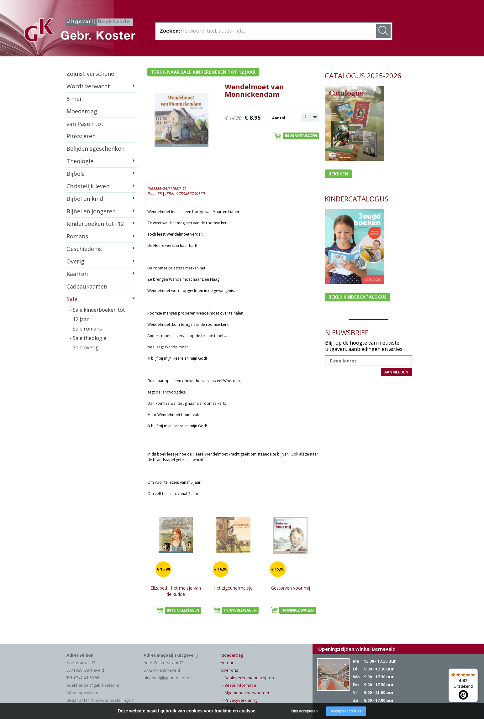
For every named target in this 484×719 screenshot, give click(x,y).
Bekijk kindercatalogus (358, 297)
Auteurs (228, 662)
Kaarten (77, 274)
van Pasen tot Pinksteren (84, 130)
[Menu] (474, 672)
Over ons (229, 670)
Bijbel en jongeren (91, 211)
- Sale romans (86, 328)
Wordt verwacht (88, 86)
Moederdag (81, 111)
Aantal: (279, 118)
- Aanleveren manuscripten (248, 677)
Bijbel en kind (84, 198)
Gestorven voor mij (290, 588)
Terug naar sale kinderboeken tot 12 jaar (203, 72)
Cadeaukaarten (86, 286)
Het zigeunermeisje (233, 588)
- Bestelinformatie (239, 685)
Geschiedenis (84, 249)
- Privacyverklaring (239, 700)
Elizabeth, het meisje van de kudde (175, 591)
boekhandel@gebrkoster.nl (92, 685)
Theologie (79, 161)
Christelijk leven (87, 186)
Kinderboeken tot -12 (95, 223)
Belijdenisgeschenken (95, 148)
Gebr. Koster (79, 31)
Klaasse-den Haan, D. (166, 188)
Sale (71, 299)
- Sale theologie (88, 338)
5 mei (73, 98)
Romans (77, 236)
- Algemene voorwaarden (246, 693)
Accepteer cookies (346, 711)
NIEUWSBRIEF (346, 332)
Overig (75, 261)
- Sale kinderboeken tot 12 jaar (97, 314)
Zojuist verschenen (92, 73)
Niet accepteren (304, 711)
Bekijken (338, 174)
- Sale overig (84, 347)
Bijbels (75, 173)
